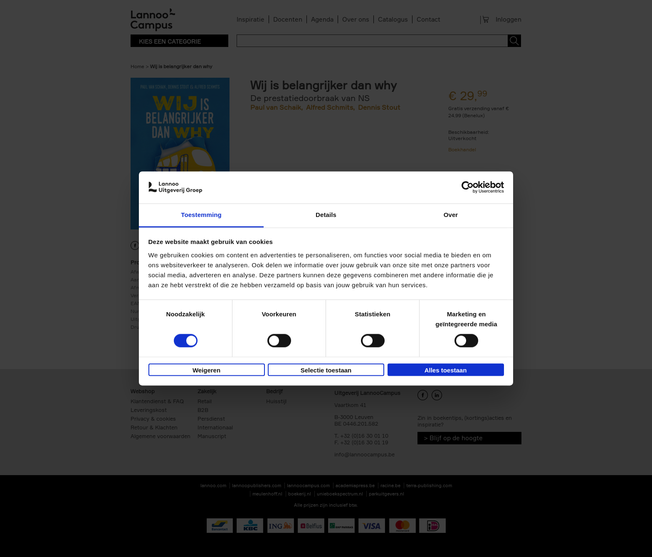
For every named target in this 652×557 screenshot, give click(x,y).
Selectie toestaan (326, 370)
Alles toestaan (446, 370)
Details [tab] (326, 214)
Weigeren (206, 370)
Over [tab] (451, 214)
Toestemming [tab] (201, 214)
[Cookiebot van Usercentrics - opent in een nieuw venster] (467, 187)
